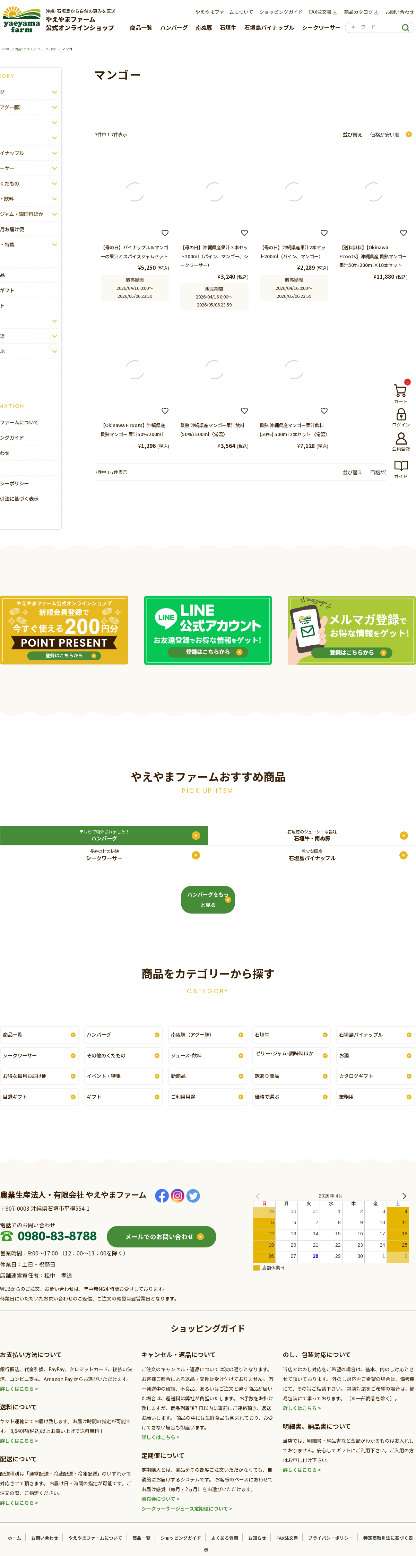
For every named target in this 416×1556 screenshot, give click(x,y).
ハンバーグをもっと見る (208, 908)
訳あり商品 (269, 1084)
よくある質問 (225, 1547)
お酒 (344, 1063)
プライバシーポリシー (330, 1547)
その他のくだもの (109, 1063)
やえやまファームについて (224, 11)
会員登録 (401, 448)
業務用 (347, 1105)
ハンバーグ (174, 27)
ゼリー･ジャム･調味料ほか (288, 1063)
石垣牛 (228, 27)
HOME (6, 48)
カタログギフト (358, 1084)
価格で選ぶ (269, 1105)
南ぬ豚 (204, 27)
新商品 (179, 1084)
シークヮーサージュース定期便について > (186, 1517)
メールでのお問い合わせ (159, 1245)
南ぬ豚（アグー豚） (196, 1041)
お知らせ (258, 1547)
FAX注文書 (323, 11)
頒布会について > (160, 1507)
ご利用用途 (185, 1105)
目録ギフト (17, 1105)
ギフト (95, 1105)
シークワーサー (321, 27)
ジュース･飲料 (189, 1063)
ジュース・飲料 (55, 48)
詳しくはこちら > (19, 1397)
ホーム (14, 1547)
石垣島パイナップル (269, 27)
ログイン (401, 424)
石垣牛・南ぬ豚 (156, 837)
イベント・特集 (106, 1084)
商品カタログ (361, 11)
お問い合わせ (399, 11)
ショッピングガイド (281, 11)
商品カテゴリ (27, 48)
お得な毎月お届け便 (28, 1084)
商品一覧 (141, 27)
